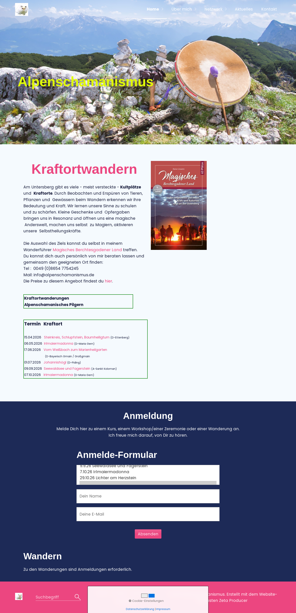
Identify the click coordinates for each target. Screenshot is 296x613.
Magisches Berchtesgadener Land (87, 250)
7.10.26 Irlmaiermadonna (148, 472)
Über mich (181, 9)
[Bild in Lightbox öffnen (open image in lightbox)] (179, 205)
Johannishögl (55, 362)
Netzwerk (213, 9)
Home (153, 9)
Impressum (125, 601)
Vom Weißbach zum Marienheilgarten (75, 349)
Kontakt (269, 9)
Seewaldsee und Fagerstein (67, 368)
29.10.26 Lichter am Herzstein (148, 478)
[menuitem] (155, 9)
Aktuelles (244, 9)
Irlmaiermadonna (58, 343)
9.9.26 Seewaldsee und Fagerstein (148, 466)
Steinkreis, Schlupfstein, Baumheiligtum (76, 337)
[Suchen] (78, 597)
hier (108, 281)
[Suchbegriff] (58, 597)
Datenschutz (142, 593)
